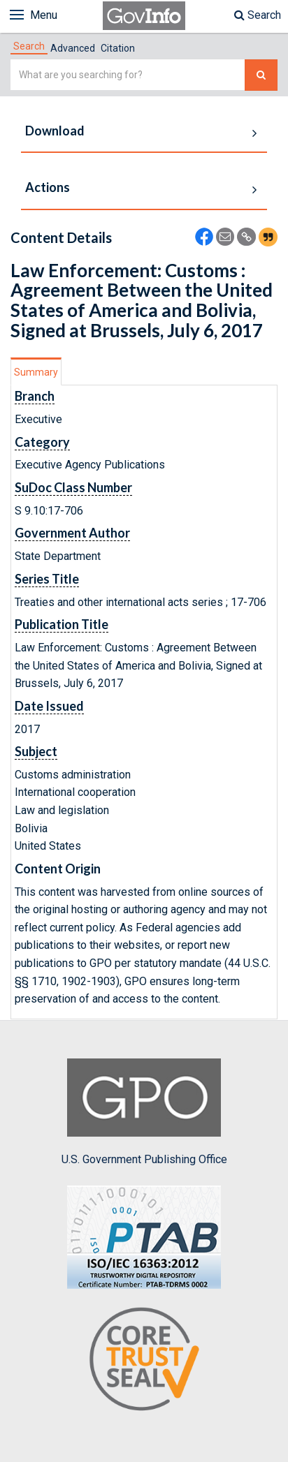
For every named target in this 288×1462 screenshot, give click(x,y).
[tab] (29, 46)
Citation (118, 48)
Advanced (72, 48)
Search (257, 15)
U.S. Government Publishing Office (144, 1112)
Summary (36, 372)
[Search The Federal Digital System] (261, 75)
